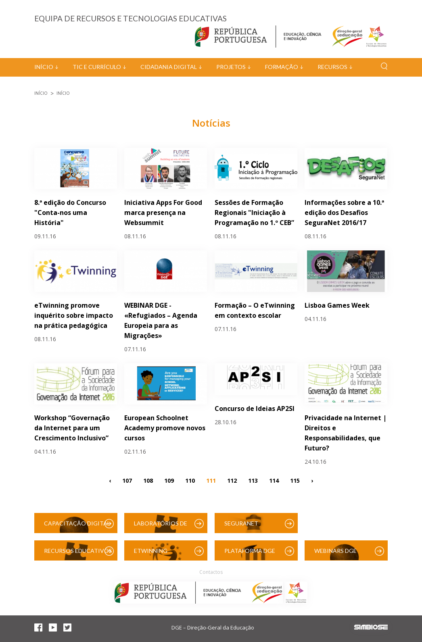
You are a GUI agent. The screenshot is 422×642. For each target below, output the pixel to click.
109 (169, 480)
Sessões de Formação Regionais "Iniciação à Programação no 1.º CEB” (254, 212)
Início (43, 66)
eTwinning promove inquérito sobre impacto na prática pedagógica (73, 315)
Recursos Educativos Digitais (78, 554)
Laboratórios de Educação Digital (162, 526)
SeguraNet (241, 523)
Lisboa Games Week (337, 305)
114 (274, 480)
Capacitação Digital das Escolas (77, 526)
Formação (281, 66)
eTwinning (150, 550)
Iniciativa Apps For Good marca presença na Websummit (163, 212)
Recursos (332, 66)
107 (127, 480)
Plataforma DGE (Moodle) (249, 554)
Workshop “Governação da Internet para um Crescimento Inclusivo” (72, 427)
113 (253, 480)
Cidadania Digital (168, 66)
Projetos (231, 66)
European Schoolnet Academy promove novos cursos (164, 427)
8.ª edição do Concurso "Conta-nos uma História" (70, 212)
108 (148, 480)
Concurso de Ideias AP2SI (255, 408)
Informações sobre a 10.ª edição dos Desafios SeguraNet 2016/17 (344, 212)
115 (295, 480)
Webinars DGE (335, 550)
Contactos (211, 572)
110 (190, 480)
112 (232, 480)
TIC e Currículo (97, 66)
